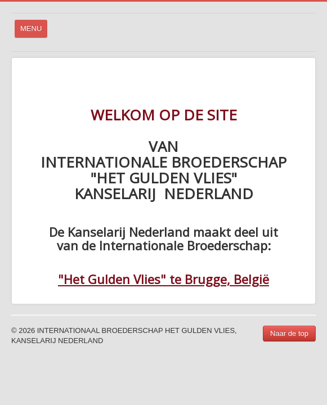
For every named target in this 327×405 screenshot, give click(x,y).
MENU (34, 31)
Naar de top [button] (289, 333)
